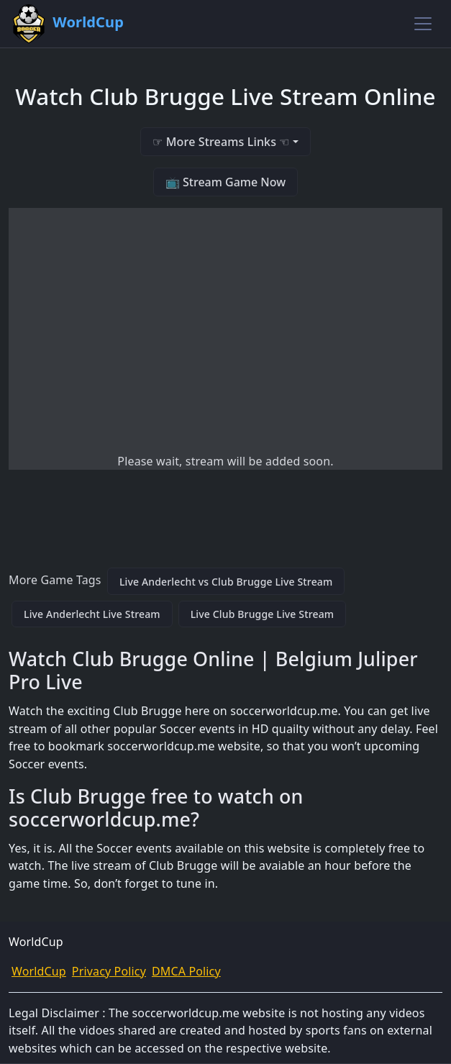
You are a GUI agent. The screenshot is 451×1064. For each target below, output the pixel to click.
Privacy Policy (109, 971)
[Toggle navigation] (423, 23)
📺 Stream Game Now (225, 182)
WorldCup (39, 971)
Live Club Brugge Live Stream (262, 614)
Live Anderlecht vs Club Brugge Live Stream (225, 581)
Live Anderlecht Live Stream (92, 614)
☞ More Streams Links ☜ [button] (220, 142)
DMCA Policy (186, 971)
